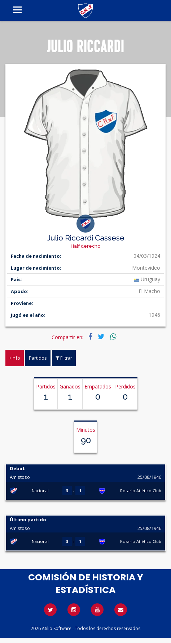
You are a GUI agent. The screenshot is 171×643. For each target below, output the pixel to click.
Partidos (38, 358)
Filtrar (64, 358)
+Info (14, 358)
